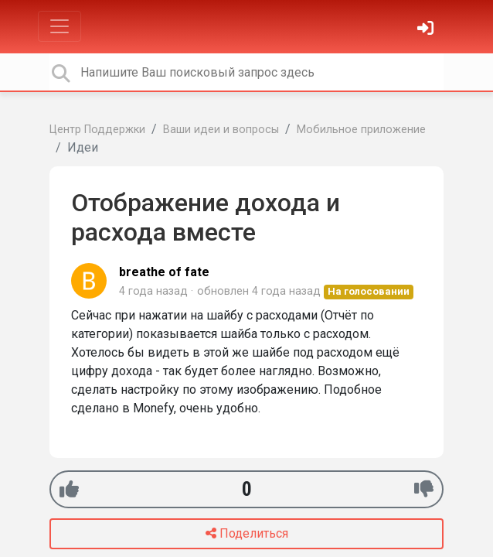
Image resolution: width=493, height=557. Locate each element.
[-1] (424, 489)
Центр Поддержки (97, 129)
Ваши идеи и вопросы (221, 129)
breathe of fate (164, 272)
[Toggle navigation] (59, 26)
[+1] (69, 489)
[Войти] (427, 30)
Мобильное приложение (361, 129)
